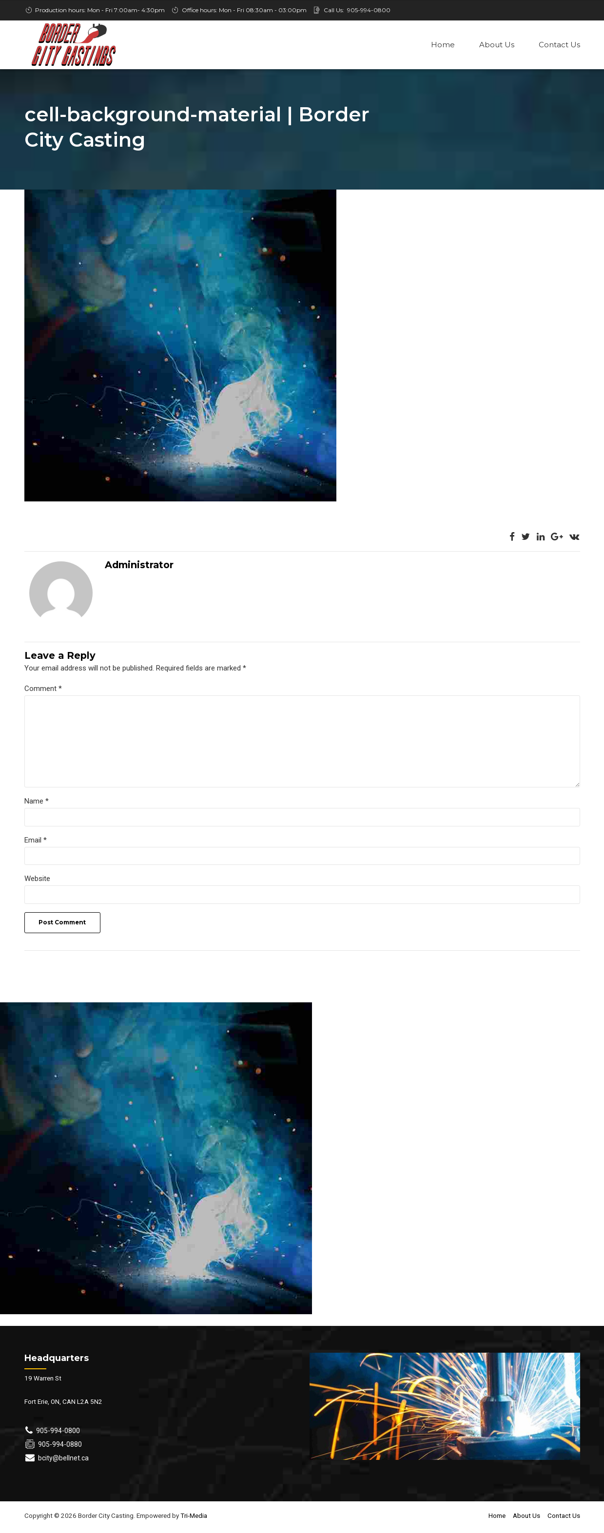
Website (37, 883)
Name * (36, 804)
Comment (43, 689)
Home (443, 44)
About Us (496, 44)
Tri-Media (193, 1520)
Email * (35, 843)
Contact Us (559, 44)
